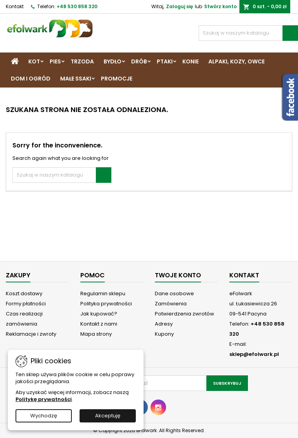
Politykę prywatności (44, 399)
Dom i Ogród (30, 78)
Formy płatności (26, 303)
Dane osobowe (174, 293)
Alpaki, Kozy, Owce (236, 61)
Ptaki (165, 61)
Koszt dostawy (24, 293)
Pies (55, 61)
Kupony (164, 334)
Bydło (112, 61)
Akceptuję (107, 415)
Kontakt (15, 6)
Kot (34, 61)
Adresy (164, 324)
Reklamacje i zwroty (31, 334)
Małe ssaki (75, 78)
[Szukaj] (248, 33)
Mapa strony (96, 334)
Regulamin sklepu (102, 293)
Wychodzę (43, 415)
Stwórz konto (220, 6)
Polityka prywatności (106, 303)
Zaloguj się (179, 6)
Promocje (116, 78)
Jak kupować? (98, 313)
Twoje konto (178, 275)
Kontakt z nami (98, 324)
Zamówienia (171, 303)
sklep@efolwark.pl (254, 354)
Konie (190, 61)
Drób (139, 61)
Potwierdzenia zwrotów (184, 313)
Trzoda (82, 61)
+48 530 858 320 (77, 6)
